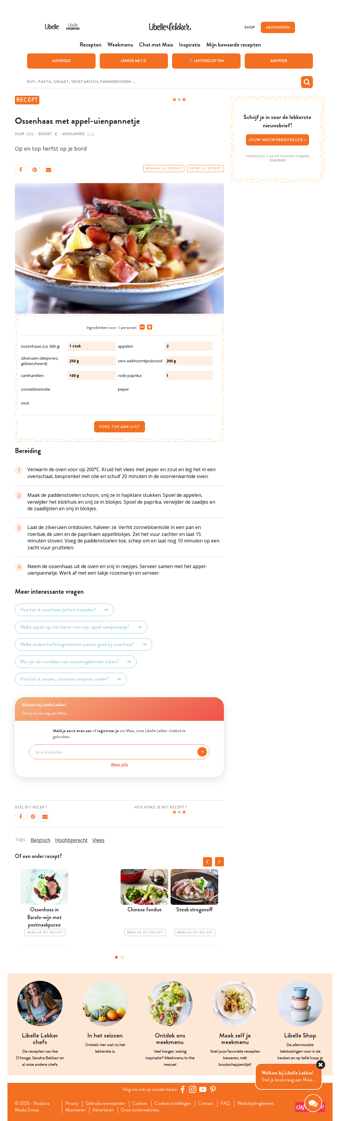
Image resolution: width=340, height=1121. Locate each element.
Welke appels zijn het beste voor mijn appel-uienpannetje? (81, 626)
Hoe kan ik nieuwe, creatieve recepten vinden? (71, 678)
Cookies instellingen (176, 1103)
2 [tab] (122, 956)
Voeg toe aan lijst (119, 426)
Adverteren (106, 1110)
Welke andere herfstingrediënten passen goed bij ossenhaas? (83, 644)
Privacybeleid (277, 159)
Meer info (119, 764)
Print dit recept (205, 168)
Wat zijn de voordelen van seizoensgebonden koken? (76, 661)
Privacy (72, 1103)
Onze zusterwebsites (143, 1110)
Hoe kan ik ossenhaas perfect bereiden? (64, 609)
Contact (210, 1103)
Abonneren (76, 1110)
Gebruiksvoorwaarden (107, 1103)
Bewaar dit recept (164, 168)
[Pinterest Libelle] (213, 1089)
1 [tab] (116, 956)
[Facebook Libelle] (183, 1089)
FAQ (230, 1103)
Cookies (142, 1103)
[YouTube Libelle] (203, 1089)
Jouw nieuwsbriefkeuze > (278, 139)
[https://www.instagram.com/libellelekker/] (193, 1089)
